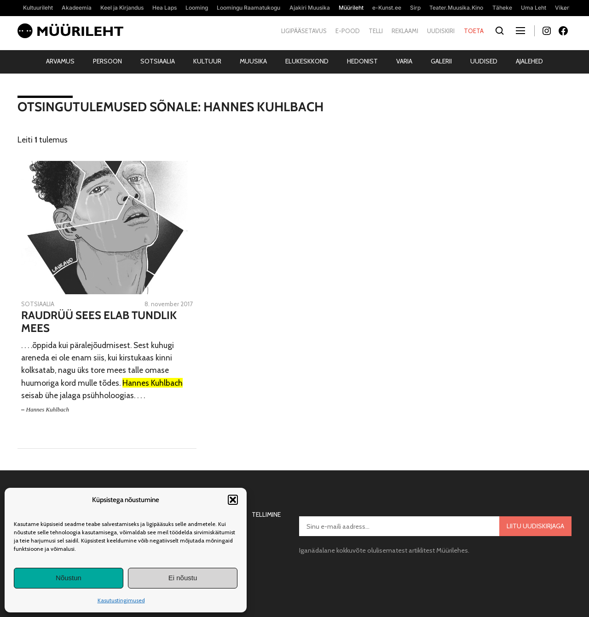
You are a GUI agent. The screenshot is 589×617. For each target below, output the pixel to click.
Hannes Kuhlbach (47, 409)
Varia (404, 61)
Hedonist (362, 61)
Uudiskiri (441, 30)
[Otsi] (500, 31)
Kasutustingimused (121, 600)
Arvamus (60, 61)
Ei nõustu (182, 578)
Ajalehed (529, 61)
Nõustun (68, 578)
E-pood (347, 30)
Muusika (253, 61)
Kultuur (207, 61)
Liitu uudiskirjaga (535, 526)
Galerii (441, 61)
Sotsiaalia (157, 61)
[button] (232, 499)
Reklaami (405, 30)
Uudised (483, 61)
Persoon (107, 61)
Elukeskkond (307, 61)
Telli (376, 30)
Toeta (474, 30)
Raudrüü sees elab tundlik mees (99, 322)
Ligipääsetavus (304, 30)
